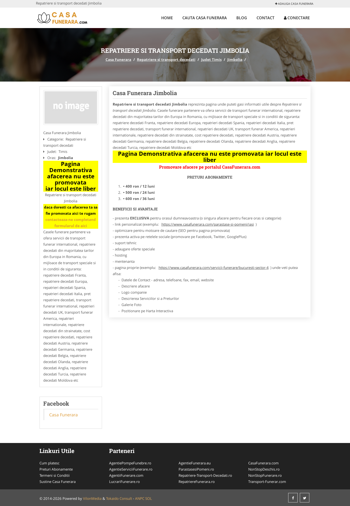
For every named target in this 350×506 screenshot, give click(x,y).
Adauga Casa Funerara (294, 4)
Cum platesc (49, 463)
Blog (241, 17)
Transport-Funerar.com (267, 481)
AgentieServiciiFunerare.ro (130, 469)
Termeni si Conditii (54, 475)
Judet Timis (211, 59)
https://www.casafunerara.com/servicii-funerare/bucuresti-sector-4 (214, 267)
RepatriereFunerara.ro (197, 481)
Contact (265, 17)
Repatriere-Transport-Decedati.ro (205, 475)
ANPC (139, 498)
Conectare (297, 17)
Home (167, 17)
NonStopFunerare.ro (265, 475)
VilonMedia (92, 498)
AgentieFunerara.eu (195, 463)
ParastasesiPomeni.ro (196, 469)
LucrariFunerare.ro (124, 481)
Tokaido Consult (119, 498)
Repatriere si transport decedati (166, 59)
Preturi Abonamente (56, 469)
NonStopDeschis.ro (264, 469)
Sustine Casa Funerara (57, 481)
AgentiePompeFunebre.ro (130, 463)
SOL (148, 498)
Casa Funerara (118, 59)
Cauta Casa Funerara (204, 17)
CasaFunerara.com (263, 463)
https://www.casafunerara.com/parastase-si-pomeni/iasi (207, 224)
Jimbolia (234, 59)
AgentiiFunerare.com (126, 475)
